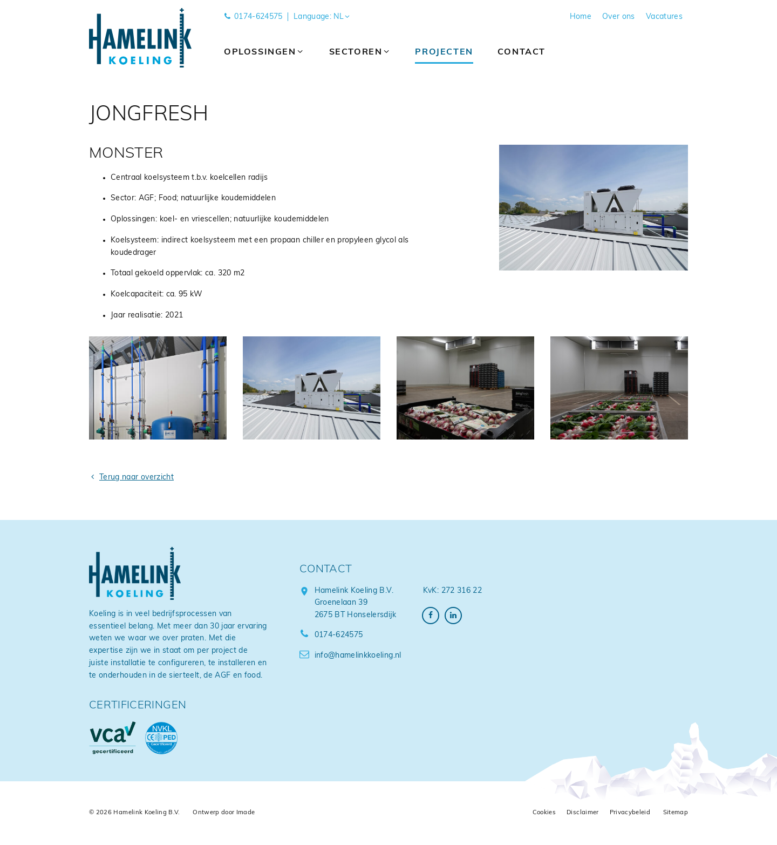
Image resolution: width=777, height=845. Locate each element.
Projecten (444, 52)
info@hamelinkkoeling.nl (350, 656)
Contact (521, 52)
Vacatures (664, 17)
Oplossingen (264, 52)
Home (580, 17)
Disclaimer (583, 813)
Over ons (618, 17)
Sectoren (360, 52)
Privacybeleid (630, 813)
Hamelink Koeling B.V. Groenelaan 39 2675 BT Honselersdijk (356, 603)
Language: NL (322, 17)
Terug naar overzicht (131, 478)
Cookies (544, 813)
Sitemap (675, 813)
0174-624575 (253, 17)
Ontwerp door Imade (224, 813)
